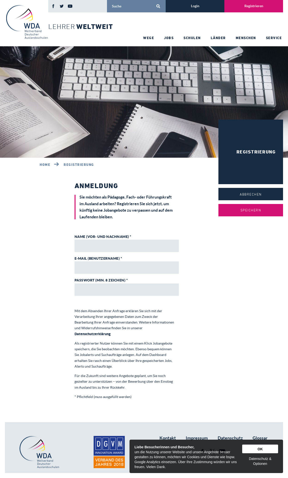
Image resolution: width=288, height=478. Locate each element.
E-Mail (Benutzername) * (98, 258)
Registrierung (79, 164)
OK (260, 449)
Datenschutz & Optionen (260, 461)
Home (45, 164)
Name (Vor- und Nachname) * (103, 237)
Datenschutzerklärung (92, 334)
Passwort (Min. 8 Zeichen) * (101, 280)
